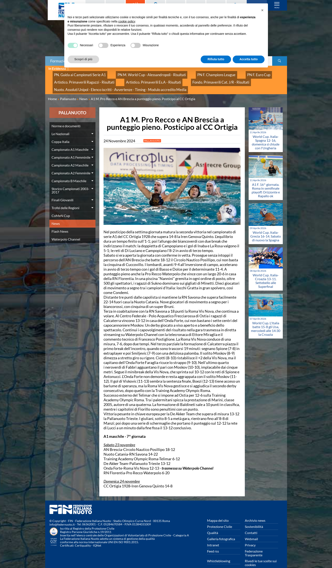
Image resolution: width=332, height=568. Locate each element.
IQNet (97, 537)
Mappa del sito (218, 512)
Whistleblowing (218, 553)
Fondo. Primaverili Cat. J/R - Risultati (193, 78)
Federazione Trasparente (254, 545)
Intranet (213, 537)
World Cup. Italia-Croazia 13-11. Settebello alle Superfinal (266, 272)
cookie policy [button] (126, 21)
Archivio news (255, 512)
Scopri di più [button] (83, 59)
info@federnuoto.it (62, 516)
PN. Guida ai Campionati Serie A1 (75, 73)
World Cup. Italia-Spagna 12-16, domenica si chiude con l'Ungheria (265, 133)
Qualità (212, 524)
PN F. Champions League (189, 73)
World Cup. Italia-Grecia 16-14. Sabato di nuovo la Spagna (265, 228)
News (56, 215)
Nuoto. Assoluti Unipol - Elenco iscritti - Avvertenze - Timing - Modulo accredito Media (110, 82)
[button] (262, 10)
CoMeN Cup (61, 207)
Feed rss (213, 543)
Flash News (60, 223)
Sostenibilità (254, 518)
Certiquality (83, 537)
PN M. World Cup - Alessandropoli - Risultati (134, 73)
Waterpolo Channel (66, 231)
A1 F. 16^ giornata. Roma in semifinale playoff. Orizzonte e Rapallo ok (266, 181)
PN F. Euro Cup (224, 73)
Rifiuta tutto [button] (215, 59)
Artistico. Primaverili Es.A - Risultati (136, 78)
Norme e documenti (66, 117)
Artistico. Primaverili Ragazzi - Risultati (78, 78)
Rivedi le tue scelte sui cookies (261, 554)
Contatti (251, 524)
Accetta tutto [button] (249, 59)
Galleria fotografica (221, 531)
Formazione (60, 61)
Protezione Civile (219, 518)
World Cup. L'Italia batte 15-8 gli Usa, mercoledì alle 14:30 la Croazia (265, 320)
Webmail (251, 531)
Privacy (250, 537)
